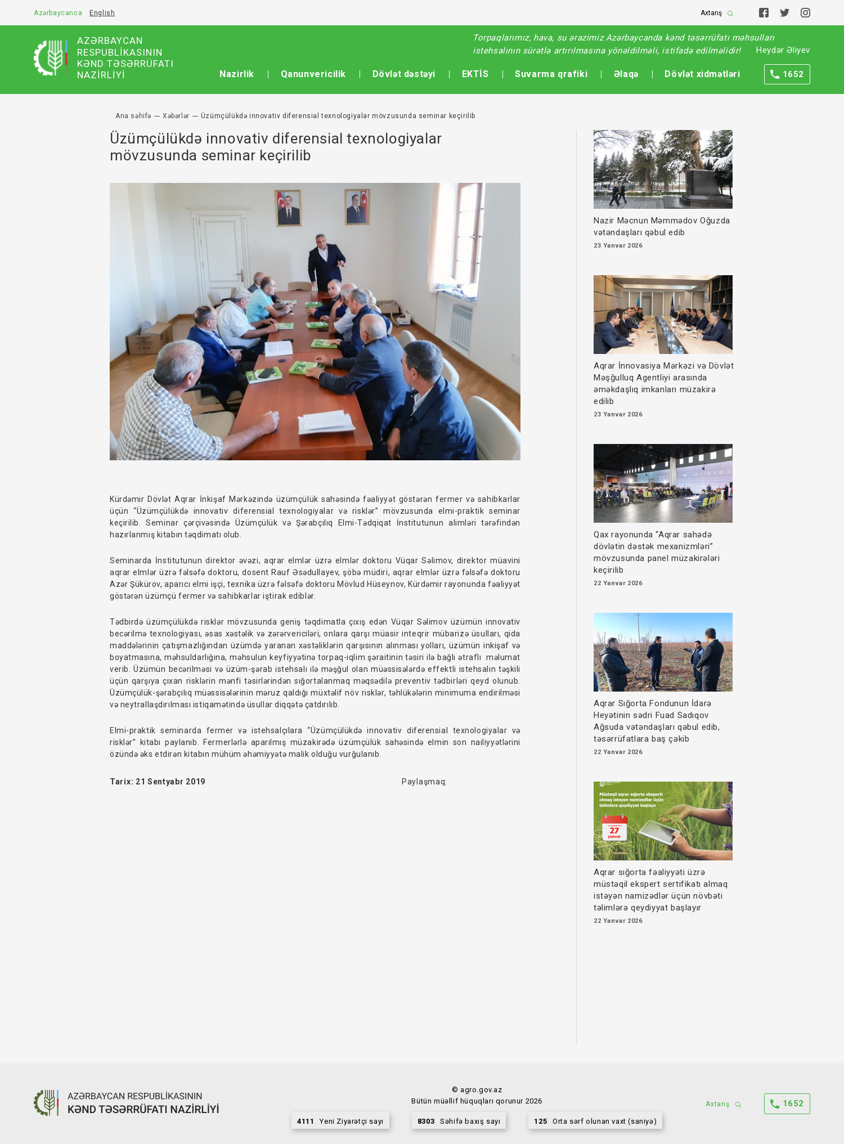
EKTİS (475, 74)
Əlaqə (626, 74)
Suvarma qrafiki (551, 74)
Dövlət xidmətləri (702, 74)
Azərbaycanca (58, 13)
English (102, 13)
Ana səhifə (133, 116)
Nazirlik (236, 74)
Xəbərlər (176, 116)
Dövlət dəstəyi (404, 74)
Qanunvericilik (313, 74)
